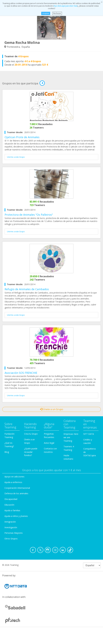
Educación (9, 504)
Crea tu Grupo (31, 433)
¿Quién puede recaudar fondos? (30, 452)
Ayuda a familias (12, 510)
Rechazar (57, 13)
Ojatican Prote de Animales (22, 137)
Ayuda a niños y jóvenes (16, 516)
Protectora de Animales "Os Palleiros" (29, 214)
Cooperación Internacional (17, 487)
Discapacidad (10, 499)
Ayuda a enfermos (13, 482)
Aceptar (45, 13)
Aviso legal (49, 442)
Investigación (10, 527)
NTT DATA (88, 434)
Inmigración (10, 521)
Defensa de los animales (16, 493)
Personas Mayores (13, 532)
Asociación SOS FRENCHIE (21, 373)
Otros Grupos (11, 538)
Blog (6, 452)
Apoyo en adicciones (14, 476)
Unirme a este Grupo (16, 157)
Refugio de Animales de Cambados (27, 289)
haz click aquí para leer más (65, 6)
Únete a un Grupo (51, 409)
